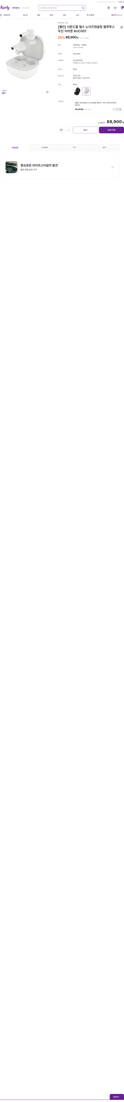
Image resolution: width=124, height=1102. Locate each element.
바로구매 (111, 130)
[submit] (83, 7)
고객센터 (121, 2)
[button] (59, 167)
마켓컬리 (16, 8)
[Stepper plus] (119, 109)
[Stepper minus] (114, 109)
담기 (85, 130)
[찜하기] (47, 92)
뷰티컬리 (26, 8)
